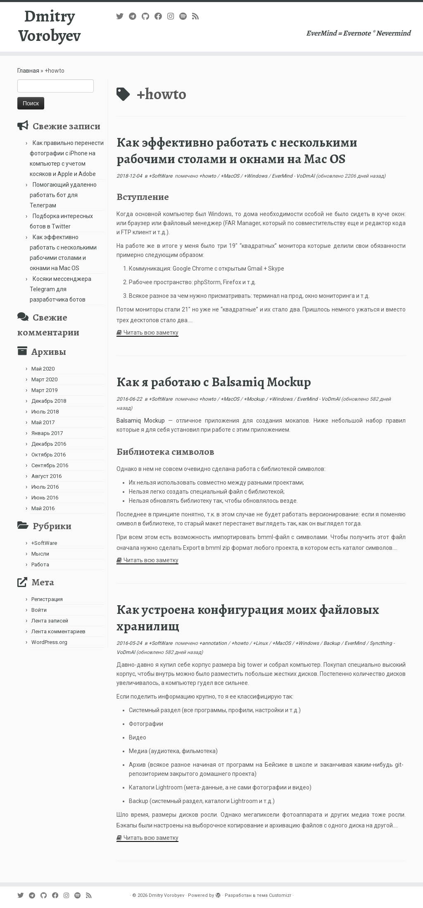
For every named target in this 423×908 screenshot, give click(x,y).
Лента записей (49, 621)
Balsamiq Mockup (140, 420)
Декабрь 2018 (48, 401)
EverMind (283, 176)
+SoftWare (44, 543)
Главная (28, 70)
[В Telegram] (135, 16)
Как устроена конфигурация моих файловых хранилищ (247, 617)
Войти (39, 610)
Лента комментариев (58, 631)
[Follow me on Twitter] (122, 16)
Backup (332, 643)
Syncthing (381, 643)
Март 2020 (44, 379)
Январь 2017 (47, 433)
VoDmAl (305, 176)
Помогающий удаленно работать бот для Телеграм (63, 195)
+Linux (261, 643)
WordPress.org (49, 642)
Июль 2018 (45, 412)
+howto (208, 176)
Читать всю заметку (151, 332)
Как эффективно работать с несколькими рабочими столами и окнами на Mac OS (236, 150)
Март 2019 (44, 390)
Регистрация (47, 599)
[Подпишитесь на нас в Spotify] (185, 16)
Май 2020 (43, 369)
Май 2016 (43, 508)
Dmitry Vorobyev (49, 26)
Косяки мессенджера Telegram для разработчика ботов (60, 289)
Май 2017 (43, 422)
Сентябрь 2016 (49, 465)
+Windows (256, 176)
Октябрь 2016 (48, 455)
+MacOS (230, 176)
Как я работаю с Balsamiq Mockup (213, 382)
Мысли (40, 554)
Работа (40, 564)
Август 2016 (46, 476)
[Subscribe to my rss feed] (198, 16)
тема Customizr (274, 895)
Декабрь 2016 (48, 444)
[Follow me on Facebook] (160, 16)
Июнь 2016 (44, 497)
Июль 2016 (45, 487)
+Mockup (255, 399)
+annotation (213, 643)
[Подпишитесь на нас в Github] (148, 16)
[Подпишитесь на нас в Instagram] (173, 16)
